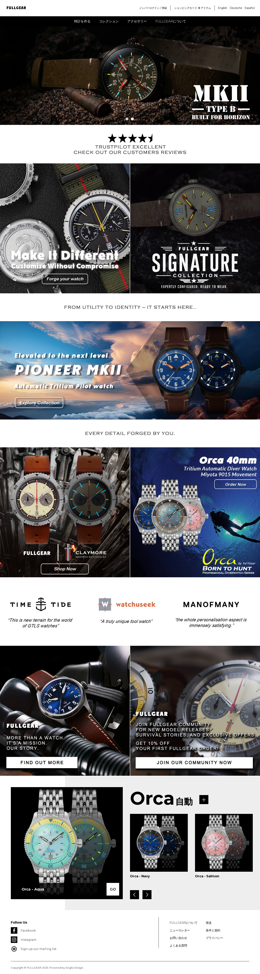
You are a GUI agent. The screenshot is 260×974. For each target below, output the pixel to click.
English (222, 8)
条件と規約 (213, 930)
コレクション (109, 21)
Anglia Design (74, 967)
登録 (164, 8)
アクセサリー (137, 21)
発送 (209, 922)
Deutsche (236, 8)
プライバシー (214, 938)
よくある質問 (178, 945)
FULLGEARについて (170, 21)
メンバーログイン (149, 8)
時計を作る (82, 21)
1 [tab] (126, 119)
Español (250, 8)
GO (113, 889)
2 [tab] (132, 119)
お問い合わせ (178, 938)
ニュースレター (180, 930)
